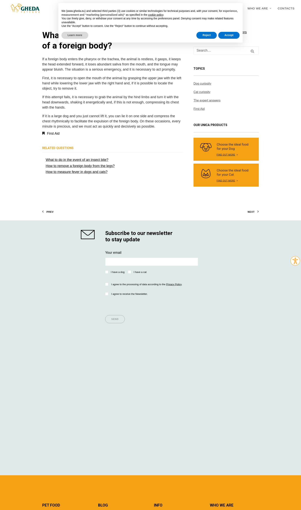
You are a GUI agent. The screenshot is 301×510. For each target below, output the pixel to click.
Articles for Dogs (110, 379)
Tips (101, 374)
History (215, 379)
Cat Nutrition (51, 385)
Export (215, 395)
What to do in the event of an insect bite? (77, 160)
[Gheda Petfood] (21, 8)
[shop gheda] (89, 234)
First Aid (53, 133)
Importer (160, 379)
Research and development (231, 390)
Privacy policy (137, 487)
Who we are (259, 8)
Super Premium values (59, 374)
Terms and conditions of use (112, 487)
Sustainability (220, 385)
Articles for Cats (110, 385)
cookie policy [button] (155, 14)
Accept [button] (228, 35)
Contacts (286, 8)
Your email (113, 253)
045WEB (241, 487)
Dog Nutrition (52, 379)
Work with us (220, 400)
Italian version (50, 494)
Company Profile (222, 374)
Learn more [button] (75, 35)
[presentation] (134, 304)
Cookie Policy (217, 487)
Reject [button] (207, 35)
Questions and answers (172, 390)
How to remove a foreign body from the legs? (80, 166)
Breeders (161, 385)
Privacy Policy (173, 284)
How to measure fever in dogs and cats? (77, 172)
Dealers (160, 374)
